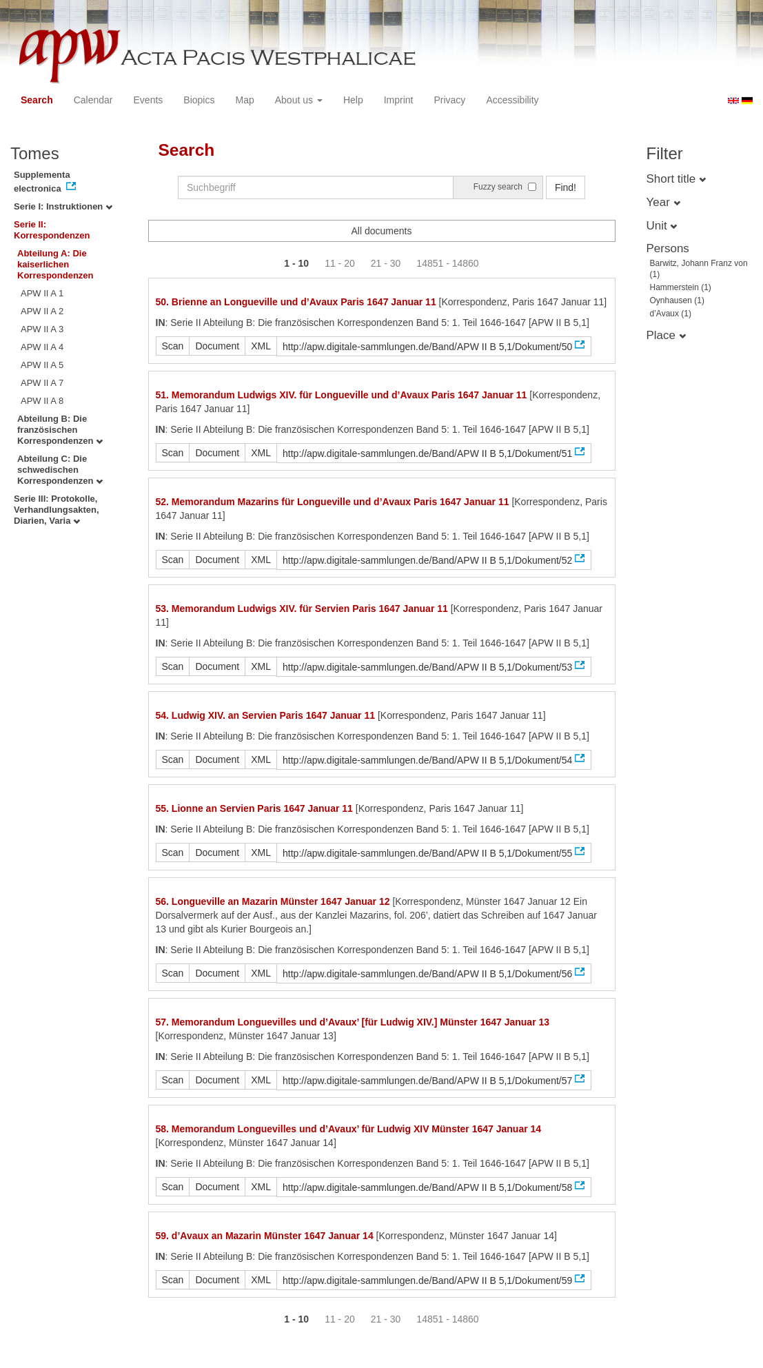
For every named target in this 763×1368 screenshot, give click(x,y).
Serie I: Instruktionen (63, 206)
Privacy (449, 99)
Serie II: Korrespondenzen (52, 230)
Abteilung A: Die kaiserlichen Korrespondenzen (55, 264)
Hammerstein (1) (680, 287)
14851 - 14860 (447, 263)
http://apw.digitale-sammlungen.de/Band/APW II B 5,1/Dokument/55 (427, 853)
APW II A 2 (42, 311)
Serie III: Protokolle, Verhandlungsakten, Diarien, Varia (56, 509)
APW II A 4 (42, 347)
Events (148, 99)
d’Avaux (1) (670, 313)
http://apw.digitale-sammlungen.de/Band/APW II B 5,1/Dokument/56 (427, 973)
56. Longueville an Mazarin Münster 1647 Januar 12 (273, 901)
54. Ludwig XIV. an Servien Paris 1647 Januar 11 (266, 715)
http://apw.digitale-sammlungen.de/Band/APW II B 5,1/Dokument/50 (427, 346)
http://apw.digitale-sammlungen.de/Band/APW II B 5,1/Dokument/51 (427, 453)
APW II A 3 (42, 329)
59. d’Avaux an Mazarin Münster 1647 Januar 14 (265, 1235)
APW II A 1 (42, 293)
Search (37, 99)
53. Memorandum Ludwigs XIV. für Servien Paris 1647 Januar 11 (302, 608)
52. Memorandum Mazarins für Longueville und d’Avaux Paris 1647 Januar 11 (332, 501)
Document (217, 345)
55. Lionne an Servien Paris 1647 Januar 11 (254, 808)
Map (244, 99)
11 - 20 (340, 263)
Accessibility (512, 99)
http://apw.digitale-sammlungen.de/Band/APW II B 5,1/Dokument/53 (427, 667)
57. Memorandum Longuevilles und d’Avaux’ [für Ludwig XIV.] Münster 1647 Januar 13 (353, 1022)
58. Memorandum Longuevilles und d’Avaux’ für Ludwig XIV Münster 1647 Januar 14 (349, 1128)
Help (353, 99)
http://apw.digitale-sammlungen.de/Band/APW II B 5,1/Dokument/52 (427, 560)
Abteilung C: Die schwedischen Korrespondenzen (60, 469)
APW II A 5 (42, 365)
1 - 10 (296, 263)
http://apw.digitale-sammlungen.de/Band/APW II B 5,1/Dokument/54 (427, 760)
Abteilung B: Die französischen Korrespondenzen (60, 430)
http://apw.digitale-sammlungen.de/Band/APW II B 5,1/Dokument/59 (427, 1280)
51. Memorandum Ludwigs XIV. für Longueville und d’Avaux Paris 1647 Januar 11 (341, 394)
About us (299, 99)
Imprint (399, 99)
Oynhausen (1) (677, 300)
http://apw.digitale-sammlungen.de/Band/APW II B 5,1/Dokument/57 (427, 1080)
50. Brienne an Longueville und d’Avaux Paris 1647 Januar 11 (296, 301)
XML (261, 345)
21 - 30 (386, 263)
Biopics (198, 99)
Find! (565, 187)
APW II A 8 (42, 401)
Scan (173, 345)
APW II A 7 (42, 383)
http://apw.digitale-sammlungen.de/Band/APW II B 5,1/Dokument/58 (427, 1187)
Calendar (93, 99)
